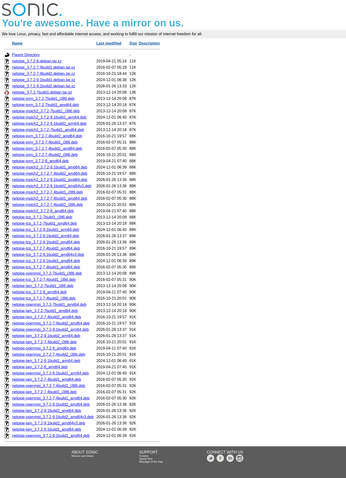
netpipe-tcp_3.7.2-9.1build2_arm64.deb (45, 236)
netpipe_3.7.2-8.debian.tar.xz (37, 61)
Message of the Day (151, 461)
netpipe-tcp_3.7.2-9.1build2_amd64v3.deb (48, 255)
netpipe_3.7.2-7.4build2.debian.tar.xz (43, 74)
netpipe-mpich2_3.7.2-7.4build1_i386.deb (47, 192)
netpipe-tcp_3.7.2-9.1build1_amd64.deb (46, 261)
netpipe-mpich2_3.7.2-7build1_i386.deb (46, 111)
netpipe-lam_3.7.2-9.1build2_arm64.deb (46, 336)
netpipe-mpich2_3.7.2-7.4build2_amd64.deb (49, 173)
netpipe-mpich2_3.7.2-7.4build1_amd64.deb (49, 198)
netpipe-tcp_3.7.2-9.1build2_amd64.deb (46, 242)
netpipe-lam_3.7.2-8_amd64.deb (40, 367)
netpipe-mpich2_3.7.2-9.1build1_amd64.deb (49, 167)
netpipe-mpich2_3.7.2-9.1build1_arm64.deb (49, 117)
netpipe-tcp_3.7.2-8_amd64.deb (39, 292)
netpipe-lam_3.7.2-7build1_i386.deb (42, 286)
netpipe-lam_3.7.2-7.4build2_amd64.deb (46, 317)
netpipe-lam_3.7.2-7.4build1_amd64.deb (46, 379)
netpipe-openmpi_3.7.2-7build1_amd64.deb (49, 305)
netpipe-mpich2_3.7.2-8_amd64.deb (43, 211)
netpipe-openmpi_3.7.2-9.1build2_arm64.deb (50, 329)
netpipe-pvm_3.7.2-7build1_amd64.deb (45, 105)
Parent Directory (26, 55)
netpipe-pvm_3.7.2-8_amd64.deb (40, 161)
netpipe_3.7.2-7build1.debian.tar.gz (42, 92)
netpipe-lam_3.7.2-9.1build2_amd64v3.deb (48, 423)
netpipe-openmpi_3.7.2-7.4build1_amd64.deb (51, 398)
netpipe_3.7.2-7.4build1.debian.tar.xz (43, 67)
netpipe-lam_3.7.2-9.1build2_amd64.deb (46, 411)
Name (17, 43)
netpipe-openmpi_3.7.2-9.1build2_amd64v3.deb (53, 417)
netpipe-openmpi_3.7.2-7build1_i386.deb (47, 273)
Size (133, 43)
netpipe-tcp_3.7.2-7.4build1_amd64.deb (46, 267)
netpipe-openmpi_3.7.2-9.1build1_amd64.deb (51, 436)
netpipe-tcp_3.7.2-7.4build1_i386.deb (43, 280)
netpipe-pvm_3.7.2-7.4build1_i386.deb (45, 142)
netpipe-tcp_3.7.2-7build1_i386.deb (42, 217)
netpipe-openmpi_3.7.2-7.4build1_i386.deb (48, 386)
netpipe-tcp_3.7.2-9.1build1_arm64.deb (45, 230)
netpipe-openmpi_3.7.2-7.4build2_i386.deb (48, 354)
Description (149, 43)
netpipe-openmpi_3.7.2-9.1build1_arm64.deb (50, 373)
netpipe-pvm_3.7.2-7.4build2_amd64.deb (47, 136)
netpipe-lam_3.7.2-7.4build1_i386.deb (44, 392)
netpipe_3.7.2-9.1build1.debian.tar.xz (43, 80)
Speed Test (145, 458)
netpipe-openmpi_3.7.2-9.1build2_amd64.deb (51, 404)
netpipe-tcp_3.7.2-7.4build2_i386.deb (43, 298)
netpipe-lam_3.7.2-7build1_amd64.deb (45, 311)
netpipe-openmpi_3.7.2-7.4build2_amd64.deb (51, 323)
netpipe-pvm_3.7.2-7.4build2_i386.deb (45, 155)
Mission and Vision (83, 455)
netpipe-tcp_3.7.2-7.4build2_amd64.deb (46, 248)
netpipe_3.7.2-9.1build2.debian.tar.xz (43, 86)
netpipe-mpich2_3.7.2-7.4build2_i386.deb (47, 205)
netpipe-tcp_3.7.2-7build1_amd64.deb (44, 223)
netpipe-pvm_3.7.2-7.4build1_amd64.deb (47, 148)
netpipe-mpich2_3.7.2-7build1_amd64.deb (48, 130)
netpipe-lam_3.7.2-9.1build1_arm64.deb (46, 361)
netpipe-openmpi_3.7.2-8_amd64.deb (44, 348)
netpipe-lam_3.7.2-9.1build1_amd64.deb (46, 429)
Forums (143, 455)
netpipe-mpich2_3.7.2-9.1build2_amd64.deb (49, 180)
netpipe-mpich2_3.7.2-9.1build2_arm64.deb (49, 123)
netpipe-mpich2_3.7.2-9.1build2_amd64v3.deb (51, 186)
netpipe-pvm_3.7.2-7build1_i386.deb (43, 99)
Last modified (108, 43)
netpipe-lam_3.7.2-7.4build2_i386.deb (44, 342)
